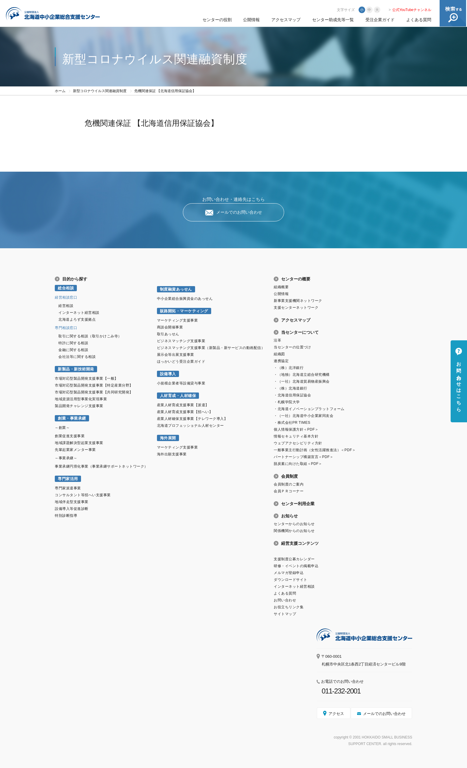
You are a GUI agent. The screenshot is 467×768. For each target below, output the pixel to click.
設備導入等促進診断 (71, 509)
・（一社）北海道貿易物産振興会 (302, 381)
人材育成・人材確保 (178, 395)
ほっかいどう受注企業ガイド (181, 361)
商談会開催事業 (170, 327)
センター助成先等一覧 (333, 20)
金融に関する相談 (73, 350)
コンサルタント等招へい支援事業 (83, 495)
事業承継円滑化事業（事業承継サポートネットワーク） (101, 466)
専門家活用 (68, 479)
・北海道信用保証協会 (292, 395)
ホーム (60, 91)
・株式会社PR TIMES (292, 423)
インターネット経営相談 (78, 313)
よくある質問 (418, 20)
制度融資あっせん (176, 289)
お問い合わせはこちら (458, 384)
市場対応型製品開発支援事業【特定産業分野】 (94, 385)
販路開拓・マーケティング (184, 311)
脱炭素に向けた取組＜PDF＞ (298, 464)
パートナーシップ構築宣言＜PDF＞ (303, 457)
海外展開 (168, 438)
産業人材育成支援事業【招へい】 (185, 412)
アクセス (336, 713)
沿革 (277, 340)
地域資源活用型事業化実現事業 (81, 399)
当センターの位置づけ (292, 347)
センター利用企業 (298, 503)
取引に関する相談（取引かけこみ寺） (90, 336)
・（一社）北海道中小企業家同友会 (303, 416)
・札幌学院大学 (287, 402)
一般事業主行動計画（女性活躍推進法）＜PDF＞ (315, 450)
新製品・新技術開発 (76, 369)
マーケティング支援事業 (177, 320)
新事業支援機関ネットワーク (298, 301)
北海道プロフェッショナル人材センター (190, 425)
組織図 (279, 354)
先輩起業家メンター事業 (75, 450)
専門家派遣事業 (68, 488)
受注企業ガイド (380, 20)
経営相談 (65, 306)
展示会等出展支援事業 (175, 355)
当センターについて (300, 332)
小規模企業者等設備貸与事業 (181, 383)
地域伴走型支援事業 (71, 502)
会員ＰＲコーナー (288, 491)
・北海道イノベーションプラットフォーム (309, 409)
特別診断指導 (66, 515)
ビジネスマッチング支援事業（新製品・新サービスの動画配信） (211, 348)
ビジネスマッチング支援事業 (181, 341)
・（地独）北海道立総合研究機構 (302, 375)
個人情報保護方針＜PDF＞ (296, 429)
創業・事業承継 (72, 418)
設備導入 (168, 374)
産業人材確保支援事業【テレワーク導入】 (192, 419)
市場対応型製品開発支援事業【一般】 (86, 378)
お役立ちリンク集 (288, 607)
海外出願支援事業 (172, 454)
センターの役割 (217, 20)
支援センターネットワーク (296, 307)
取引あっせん (168, 334)
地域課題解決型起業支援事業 (79, 443)
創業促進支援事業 (70, 436)
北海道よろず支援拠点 (77, 319)
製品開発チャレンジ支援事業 (79, 406)
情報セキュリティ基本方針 (296, 436)
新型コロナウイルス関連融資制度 (100, 91)
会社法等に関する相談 (77, 357)
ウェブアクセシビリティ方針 (298, 443)
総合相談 (66, 288)
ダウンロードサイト (290, 580)
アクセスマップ (286, 20)
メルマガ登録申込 (288, 573)
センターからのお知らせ (294, 524)
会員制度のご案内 (288, 484)
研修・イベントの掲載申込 (296, 566)
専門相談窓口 (66, 328)
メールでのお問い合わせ (239, 212)
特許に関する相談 (73, 343)
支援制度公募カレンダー (294, 559)
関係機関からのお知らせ (294, 531)
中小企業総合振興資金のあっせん (185, 299)
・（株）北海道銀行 (290, 388)
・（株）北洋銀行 (288, 368)
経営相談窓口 (66, 297)
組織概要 (281, 287)
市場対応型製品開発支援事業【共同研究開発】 (94, 392)
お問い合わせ (285, 600)
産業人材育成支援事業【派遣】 (183, 405)
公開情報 (251, 20)
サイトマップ (285, 614)
